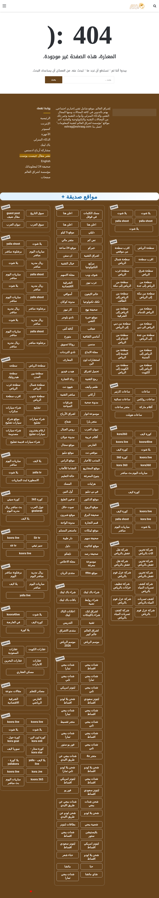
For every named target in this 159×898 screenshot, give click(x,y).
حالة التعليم (67, 476)
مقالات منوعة (13, 691)
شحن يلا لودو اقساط (67, 700)
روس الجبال (68, 429)
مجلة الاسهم (68, 275)
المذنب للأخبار (91, 460)
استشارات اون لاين (91, 361)
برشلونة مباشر (13, 251)
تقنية (91, 622)
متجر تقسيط (67, 721)
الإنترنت (45, 123)
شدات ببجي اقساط (91, 666)
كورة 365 (37, 499)
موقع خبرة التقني (91, 319)
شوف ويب (91, 275)
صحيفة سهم (91, 538)
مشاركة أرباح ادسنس (37, 150)
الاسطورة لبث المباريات (25, 480)
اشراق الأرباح (67, 413)
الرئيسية (45, 118)
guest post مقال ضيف (13, 215)
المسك (67, 483)
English (45, 161)
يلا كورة (25, 630)
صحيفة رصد (91, 553)
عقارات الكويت (37, 649)
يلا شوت (145, 213)
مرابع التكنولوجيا (91, 265)
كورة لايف (145, 434)
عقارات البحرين (13, 660)
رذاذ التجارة (67, 379)
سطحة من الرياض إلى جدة (146, 283)
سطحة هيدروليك (13, 375)
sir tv (13, 545)
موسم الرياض (91, 642)
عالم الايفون (91, 294)
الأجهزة (45, 134)
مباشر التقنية (67, 394)
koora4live (145, 441)
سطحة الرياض (146, 248)
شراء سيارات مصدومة (13, 432)
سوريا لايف (13, 748)
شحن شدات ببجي (91, 803)
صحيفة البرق (91, 515)
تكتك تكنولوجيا (91, 301)
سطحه (13, 365)
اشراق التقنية (91, 255)
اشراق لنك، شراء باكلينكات (91, 613)
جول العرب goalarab (36, 509)
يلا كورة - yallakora (13, 762)
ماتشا (67, 866)
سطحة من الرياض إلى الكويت (145, 368)
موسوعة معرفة (91, 563)
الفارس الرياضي (37, 700)
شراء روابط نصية (91, 601)
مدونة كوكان (67, 301)
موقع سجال (67, 445)
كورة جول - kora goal (13, 739)
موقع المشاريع (91, 468)
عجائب (91, 328)
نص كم (91, 240)
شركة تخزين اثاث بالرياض (146, 551)
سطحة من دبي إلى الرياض (121, 325)
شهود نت (67, 387)
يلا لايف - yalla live (37, 762)
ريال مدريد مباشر (37, 264)
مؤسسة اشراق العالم (37, 172)
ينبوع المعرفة (91, 476)
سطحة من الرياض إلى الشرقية (122, 312)
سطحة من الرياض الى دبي (145, 325)
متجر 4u (91, 756)
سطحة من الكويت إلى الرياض (122, 368)
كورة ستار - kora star (37, 750)
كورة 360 (122, 457)
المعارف (67, 360)
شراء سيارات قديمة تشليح (25, 441)
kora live (145, 519)
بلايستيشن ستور (91, 834)
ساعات (146, 391)
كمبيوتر (46, 128)
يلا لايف (37, 461)
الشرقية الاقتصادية (67, 284)
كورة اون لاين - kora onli (37, 739)
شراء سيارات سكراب (13, 409)
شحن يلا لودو (91, 813)
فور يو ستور (67, 744)
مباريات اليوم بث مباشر (133, 473)
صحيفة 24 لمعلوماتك (37, 166)
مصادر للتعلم (37, 691)
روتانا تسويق (68, 344)
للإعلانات (25, 891)
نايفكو (67, 553)
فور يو (67, 790)
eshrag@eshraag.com (77, 126)
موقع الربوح (91, 507)
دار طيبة (67, 538)
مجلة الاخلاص (67, 561)
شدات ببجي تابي (67, 678)
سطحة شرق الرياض (146, 272)
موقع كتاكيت (91, 546)
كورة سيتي (13, 499)
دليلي (91, 232)
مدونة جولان (68, 437)
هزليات (91, 483)
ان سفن (67, 255)
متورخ (67, 336)
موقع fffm (91, 573)
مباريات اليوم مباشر (122, 528)
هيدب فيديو (67, 371)
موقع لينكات (91, 530)
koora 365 (37, 779)
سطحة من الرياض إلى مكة (122, 283)
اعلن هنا (67, 213)
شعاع (68, 421)
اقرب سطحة (145, 259)
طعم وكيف (91, 387)
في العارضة (13, 622)
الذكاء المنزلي (42, 139)
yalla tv (37, 472)
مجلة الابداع (91, 352)
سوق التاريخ (37, 213)
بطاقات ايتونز (67, 824)
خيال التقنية (67, 263)
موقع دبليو (67, 452)
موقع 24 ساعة (67, 248)
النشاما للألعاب (67, 468)
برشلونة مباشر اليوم (13, 574)
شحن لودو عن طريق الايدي (68, 814)
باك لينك (45, 145)
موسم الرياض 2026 (67, 643)
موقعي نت (91, 452)
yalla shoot (145, 221)
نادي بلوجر (68, 317)
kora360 (122, 434)
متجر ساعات (122, 407)
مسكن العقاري (25, 672)
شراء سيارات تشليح (37, 420)
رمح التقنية (91, 379)
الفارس (91, 445)
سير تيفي (37, 545)
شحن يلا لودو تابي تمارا (67, 769)
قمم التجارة (91, 522)
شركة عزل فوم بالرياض (122, 574)
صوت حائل (67, 507)
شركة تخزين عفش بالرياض (146, 562)
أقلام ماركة (145, 407)
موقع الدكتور (91, 499)
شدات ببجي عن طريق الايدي (67, 757)
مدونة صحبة (91, 402)
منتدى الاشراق (67, 630)
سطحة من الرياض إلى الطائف (122, 297)
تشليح (37, 407)
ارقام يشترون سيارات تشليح (37, 432)
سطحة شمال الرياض (122, 261)
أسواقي (67, 294)
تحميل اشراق (91, 371)
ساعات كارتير (122, 391)
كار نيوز (67, 309)
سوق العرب (37, 224)
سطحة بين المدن (37, 375)
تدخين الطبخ (68, 499)
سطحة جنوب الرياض (36, 398)
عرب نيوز (91, 282)
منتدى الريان (67, 573)
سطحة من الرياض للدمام (146, 310)
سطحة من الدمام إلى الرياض (122, 338)
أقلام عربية (91, 437)
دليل (67, 546)
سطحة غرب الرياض (122, 272)
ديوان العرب (91, 429)
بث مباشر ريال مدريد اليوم (13, 509)
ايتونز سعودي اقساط (91, 700)
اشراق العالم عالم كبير (91, 632)
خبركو (91, 248)
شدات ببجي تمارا (67, 666)
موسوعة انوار (91, 413)
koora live (122, 441)
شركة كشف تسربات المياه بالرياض (146, 587)
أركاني (91, 394)
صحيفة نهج (91, 309)
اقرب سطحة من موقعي (122, 249)
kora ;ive (37, 771)
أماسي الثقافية (91, 336)
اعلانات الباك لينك (67, 613)
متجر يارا (91, 421)
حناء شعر (67, 855)
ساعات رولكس (146, 399)
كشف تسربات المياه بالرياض (146, 600)
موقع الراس (68, 460)
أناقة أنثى (67, 328)
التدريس (67, 622)
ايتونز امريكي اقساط (67, 780)
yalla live (25, 595)
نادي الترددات (67, 352)
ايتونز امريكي (67, 687)
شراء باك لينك (91, 592)
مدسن (91, 344)
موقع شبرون (67, 515)
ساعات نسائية (122, 399)
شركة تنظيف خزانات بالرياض (122, 585)
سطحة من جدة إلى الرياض (145, 336)
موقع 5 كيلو (67, 232)
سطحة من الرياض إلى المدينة (145, 353)
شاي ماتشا (91, 874)
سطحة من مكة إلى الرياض (146, 295)
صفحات (45, 177)
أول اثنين (68, 491)
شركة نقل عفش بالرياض (122, 551)
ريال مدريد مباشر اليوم (37, 574)
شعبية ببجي (91, 824)
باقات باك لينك (67, 600)
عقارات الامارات (37, 662)
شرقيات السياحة (67, 404)
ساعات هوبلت (134, 415)
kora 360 (122, 465)
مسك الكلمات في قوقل (91, 215)
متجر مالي (68, 240)
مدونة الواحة (68, 522)
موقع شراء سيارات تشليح (13, 420)
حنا (91, 866)
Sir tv (37, 537)
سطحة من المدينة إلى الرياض (122, 353)
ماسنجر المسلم (67, 530)
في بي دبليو (91, 491)
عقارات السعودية (13, 651)
